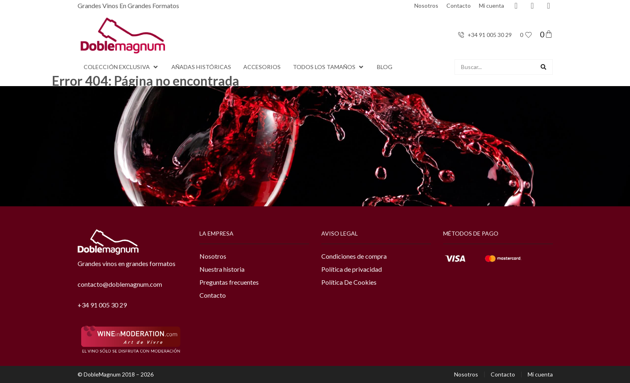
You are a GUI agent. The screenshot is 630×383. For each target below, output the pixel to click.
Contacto (458, 5)
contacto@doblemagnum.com (120, 284)
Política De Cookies (349, 282)
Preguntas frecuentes (229, 282)
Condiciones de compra (354, 256)
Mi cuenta (491, 5)
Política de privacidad (351, 269)
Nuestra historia (222, 269)
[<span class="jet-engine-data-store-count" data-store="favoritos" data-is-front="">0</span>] (528, 35)
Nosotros (426, 5)
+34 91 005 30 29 (102, 305)
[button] (121, 67)
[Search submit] (543, 67)
